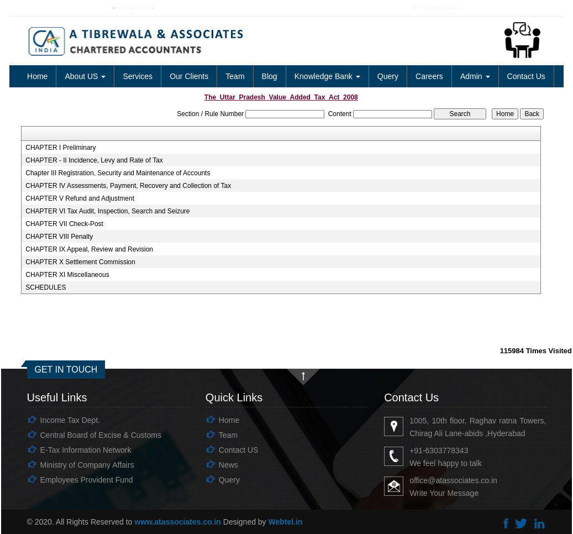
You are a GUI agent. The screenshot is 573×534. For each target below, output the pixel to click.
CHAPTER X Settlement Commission (80, 262)
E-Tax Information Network (86, 450)
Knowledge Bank (327, 76)
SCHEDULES (45, 287)
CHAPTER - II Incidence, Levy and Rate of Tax (94, 160)
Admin (475, 76)
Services (138, 76)
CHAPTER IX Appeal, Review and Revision (89, 249)
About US (85, 76)
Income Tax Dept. (70, 420)
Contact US (239, 450)
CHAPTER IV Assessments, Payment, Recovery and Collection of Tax (128, 186)
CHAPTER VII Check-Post (64, 224)
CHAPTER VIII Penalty (59, 236)
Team (234, 76)
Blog (269, 76)
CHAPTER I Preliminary (60, 147)
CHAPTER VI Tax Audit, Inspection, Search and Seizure (107, 211)
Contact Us (526, 76)
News (228, 464)
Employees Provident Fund (86, 479)
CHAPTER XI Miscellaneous (67, 275)
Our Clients (189, 76)
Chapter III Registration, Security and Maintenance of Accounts (117, 173)
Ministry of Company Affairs (87, 464)
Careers (429, 76)
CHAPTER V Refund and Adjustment (79, 198)
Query (387, 76)
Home (37, 76)
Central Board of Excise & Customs (100, 435)
